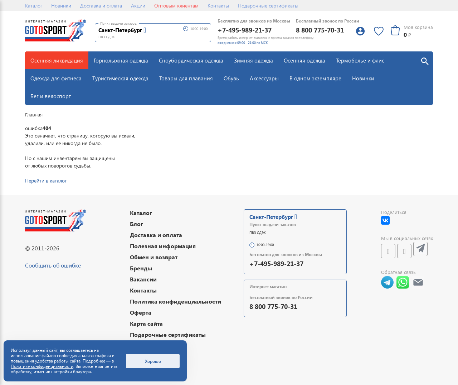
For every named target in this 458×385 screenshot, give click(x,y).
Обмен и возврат (153, 257)
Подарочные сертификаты (268, 5)
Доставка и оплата (101, 5)
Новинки (61, 5)
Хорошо (153, 361)
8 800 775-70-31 (320, 29)
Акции (138, 5)
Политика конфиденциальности (175, 301)
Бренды (141, 268)
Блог (136, 224)
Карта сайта (146, 323)
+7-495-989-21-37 (245, 29)
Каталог (33, 5)
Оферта (140, 312)
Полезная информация (163, 246)
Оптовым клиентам (176, 5)
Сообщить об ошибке (53, 265)
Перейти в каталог (46, 180)
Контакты (218, 5)
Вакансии (143, 279)
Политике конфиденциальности (42, 366)
